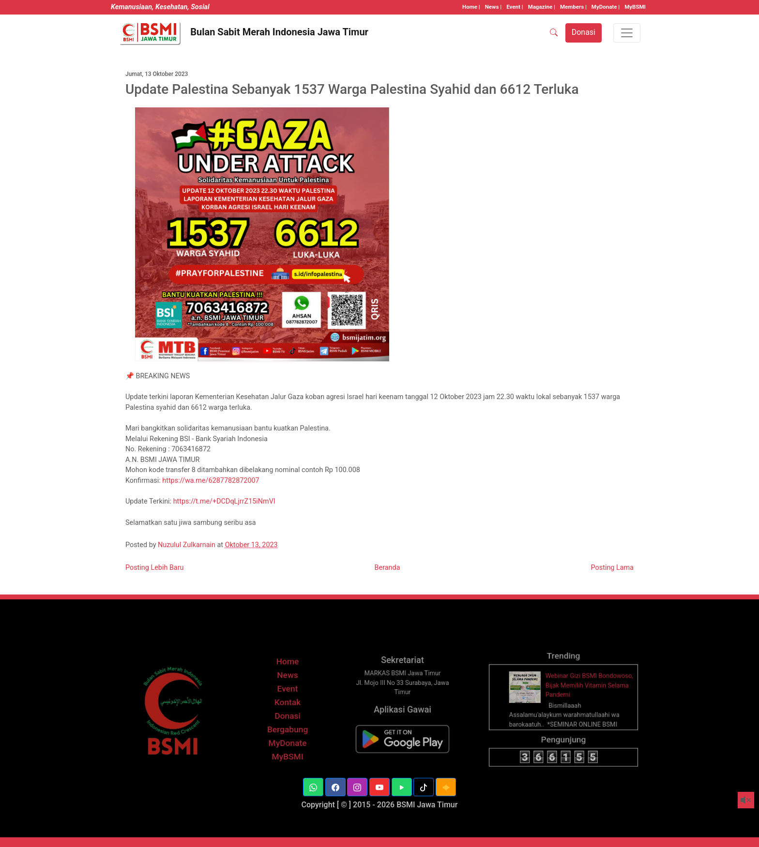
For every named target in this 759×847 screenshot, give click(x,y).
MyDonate (287, 750)
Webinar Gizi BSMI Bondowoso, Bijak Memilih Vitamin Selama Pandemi (587, 697)
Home (287, 675)
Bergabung (287, 737)
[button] (313, 787)
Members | (573, 6)
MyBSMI (635, 6)
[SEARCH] (553, 33)
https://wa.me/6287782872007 (210, 480)
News (287, 687)
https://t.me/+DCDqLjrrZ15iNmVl (224, 501)
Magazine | (541, 6)
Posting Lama (612, 568)
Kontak (287, 712)
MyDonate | (606, 6)
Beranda (387, 568)
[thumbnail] (529, 698)
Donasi (288, 724)
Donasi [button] (583, 32)
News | (493, 6)
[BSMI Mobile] (402, 746)
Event (287, 700)
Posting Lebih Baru (154, 568)
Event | (514, 6)
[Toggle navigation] (626, 33)
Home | (471, 6)
